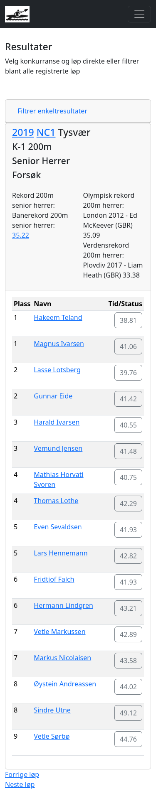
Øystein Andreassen (65, 683)
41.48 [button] (128, 451)
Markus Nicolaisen (62, 657)
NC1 (46, 132)
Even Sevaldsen (58, 526)
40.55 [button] (128, 425)
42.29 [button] (128, 503)
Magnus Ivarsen (59, 343)
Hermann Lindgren (63, 605)
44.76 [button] (128, 739)
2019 (23, 132)
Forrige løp (22, 774)
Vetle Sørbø (51, 736)
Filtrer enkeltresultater (52, 110)
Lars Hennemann (60, 553)
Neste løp (20, 784)
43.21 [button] (128, 608)
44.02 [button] (128, 686)
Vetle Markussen (59, 631)
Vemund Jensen (58, 448)
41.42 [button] (128, 398)
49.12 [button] (128, 713)
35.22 (20, 235)
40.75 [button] (128, 477)
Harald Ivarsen (56, 422)
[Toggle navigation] (139, 14)
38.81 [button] (128, 320)
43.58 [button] (128, 660)
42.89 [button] (128, 634)
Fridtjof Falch (54, 579)
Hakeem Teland (58, 317)
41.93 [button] (128, 529)
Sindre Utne (52, 710)
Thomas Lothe (56, 500)
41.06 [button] (128, 346)
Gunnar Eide (53, 396)
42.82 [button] (128, 555)
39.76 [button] (128, 372)
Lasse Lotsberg (57, 369)
